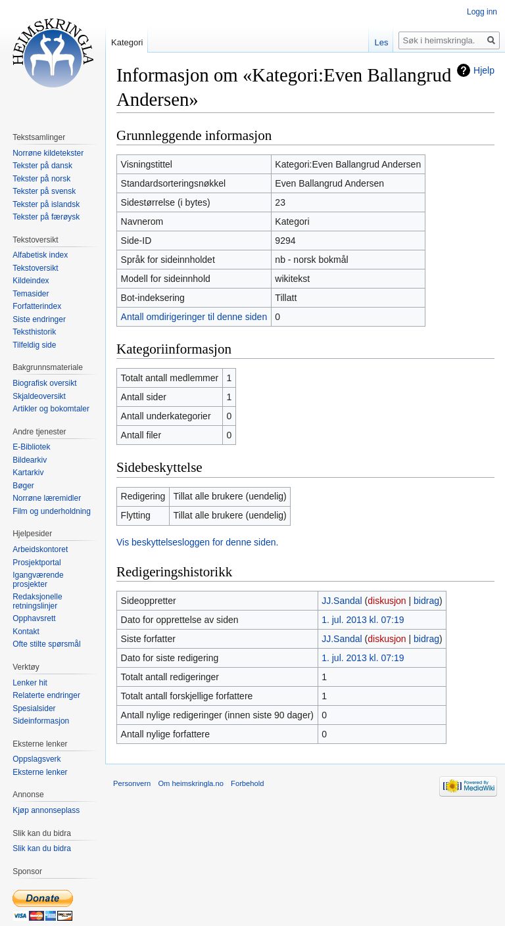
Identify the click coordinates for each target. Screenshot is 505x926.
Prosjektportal (36, 562)
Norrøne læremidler (46, 498)
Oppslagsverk (36, 759)
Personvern (132, 783)
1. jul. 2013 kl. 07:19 (363, 619)
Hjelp (483, 70)
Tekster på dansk (42, 165)
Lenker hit (29, 682)
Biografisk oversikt (44, 383)
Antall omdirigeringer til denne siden (194, 317)
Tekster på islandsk (46, 204)
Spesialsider (33, 708)
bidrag (426, 600)
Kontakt (25, 631)
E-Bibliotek (31, 446)
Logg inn (482, 11)
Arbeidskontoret (40, 549)
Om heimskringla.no (190, 783)
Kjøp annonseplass (46, 810)
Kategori (127, 42)
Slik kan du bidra (41, 848)
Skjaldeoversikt (39, 396)
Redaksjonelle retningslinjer (37, 601)
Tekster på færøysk (46, 216)
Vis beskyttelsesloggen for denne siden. (197, 542)
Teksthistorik (34, 331)
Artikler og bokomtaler (50, 408)
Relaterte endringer (46, 695)
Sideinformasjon (40, 721)
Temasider (30, 293)
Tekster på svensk (44, 191)
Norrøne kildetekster (48, 153)
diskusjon (387, 600)
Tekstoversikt (35, 268)
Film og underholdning (51, 511)
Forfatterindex (36, 306)
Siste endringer (39, 319)
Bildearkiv (29, 460)
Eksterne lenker (39, 772)
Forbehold (247, 783)
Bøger (23, 485)
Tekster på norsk (41, 178)
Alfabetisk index (40, 255)
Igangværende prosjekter (37, 579)
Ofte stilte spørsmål (46, 644)
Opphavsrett (33, 618)
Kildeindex (30, 280)
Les (381, 42)
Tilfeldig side (34, 345)
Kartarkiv (27, 472)
